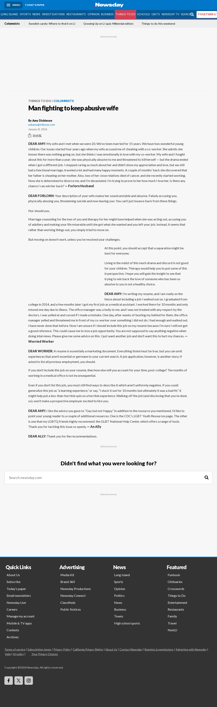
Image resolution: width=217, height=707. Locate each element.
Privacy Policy (62, 649)
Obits (155, 14)
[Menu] (13, 5)
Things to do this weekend (158, 23)
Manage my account (20, 616)
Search (186, 14)
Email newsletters (19, 595)
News (36, 14)
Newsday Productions (75, 589)
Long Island (9, 14)
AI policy (18, 654)
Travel (172, 623)
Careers (12, 609)
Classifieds (67, 602)
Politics (119, 595)
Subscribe (13, 582)
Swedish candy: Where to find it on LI (52, 23)
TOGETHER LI (207, 14)
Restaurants (76, 14)
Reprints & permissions (158, 649)
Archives (13, 637)
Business (107, 14)
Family (172, 616)
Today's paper (16, 589)
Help (8, 654)
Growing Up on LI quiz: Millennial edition (108, 23)
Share (35, 135)
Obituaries (175, 582)
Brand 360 (67, 582)
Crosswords (176, 589)
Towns (118, 616)
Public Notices (70, 609)
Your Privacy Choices (44, 654)
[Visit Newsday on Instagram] (28, 680)
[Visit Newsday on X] (18, 680)
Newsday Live (16, 602)
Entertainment (177, 602)
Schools (143, 14)
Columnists (12, 23)
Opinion (93, 14)
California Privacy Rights (88, 649)
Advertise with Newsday (191, 649)
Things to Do (125, 14)
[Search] (207, 477)
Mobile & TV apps (19, 623)
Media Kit (67, 575)
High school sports (127, 623)
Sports (25, 14)
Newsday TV (170, 14)
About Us (13, 575)
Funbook (174, 575)
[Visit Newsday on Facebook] (8, 680)
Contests (13, 630)
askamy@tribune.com (41, 124)
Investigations (53, 14)
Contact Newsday (131, 649)
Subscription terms (39, 649)
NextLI (172, 630)
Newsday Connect (73, 595)
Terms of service (14, 649)
